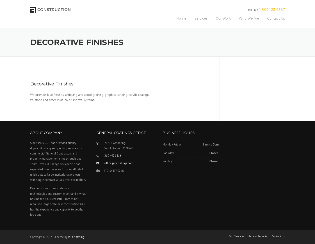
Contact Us (276, 18)
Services (201, 18)
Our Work (223, 18)
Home (181, 18)
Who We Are (249, 18)
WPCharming (76, 237)
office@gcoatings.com (118, 163)
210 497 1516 (112, 156)
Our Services (236, 236)
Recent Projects (258, 236)
